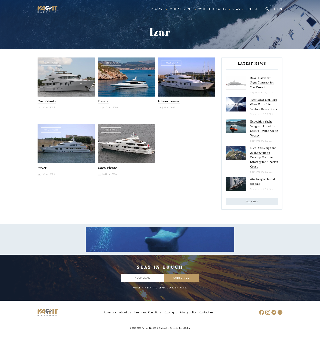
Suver (42, 167)
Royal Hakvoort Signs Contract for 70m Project (262, 82)
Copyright (170, 312)
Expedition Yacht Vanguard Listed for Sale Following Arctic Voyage (264, 128)
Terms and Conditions (148, 312)
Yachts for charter (212, 9)
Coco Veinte (47, 101)
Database (156, 9)
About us (125, 312)
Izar (39, 107)
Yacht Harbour (48, 10)
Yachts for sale (181, 9)
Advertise (110, 312)
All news (252, 201)
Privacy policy (188, 312)
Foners (103, 101)
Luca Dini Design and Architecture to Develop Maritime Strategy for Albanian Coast (264, 157)
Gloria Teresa (169, 101)
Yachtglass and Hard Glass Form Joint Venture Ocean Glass (263, 104)
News (236, 9)
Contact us (206, 312)
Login (278, 9)
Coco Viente (107, 167)
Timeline (252, 9)
